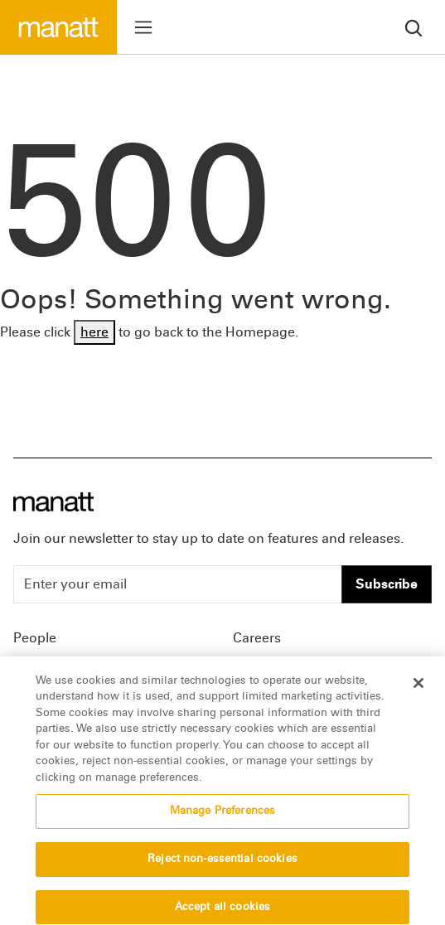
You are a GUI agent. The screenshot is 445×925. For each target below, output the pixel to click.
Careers (257, 638)
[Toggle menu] (143, 27)
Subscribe (387, 584)
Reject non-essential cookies (222, 865)
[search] (413, 27)
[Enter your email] (177, 584)
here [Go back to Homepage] (94, 332)
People (34, 638)
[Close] (418, 689)
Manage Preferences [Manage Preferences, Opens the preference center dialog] (222, 817)
